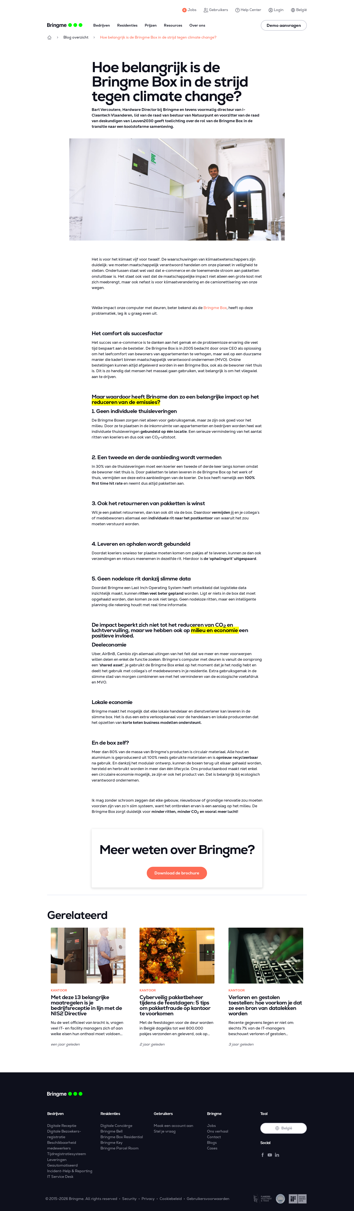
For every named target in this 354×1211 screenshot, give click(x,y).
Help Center (248, 9)
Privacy (148, 1198)
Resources (173, 25)
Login (276, 9)
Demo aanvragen (284, 25)
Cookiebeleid (171, 1198)
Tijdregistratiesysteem (66, 1153)
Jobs (189, 9)
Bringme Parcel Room (119, 1148)
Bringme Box (215, 307)
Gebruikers (216, 9)
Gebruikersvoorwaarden (208, 1198)
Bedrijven (101, 25)
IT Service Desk (60, 1176)
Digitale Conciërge (116, 1125)
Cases (212, 1148)
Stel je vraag (165, 1131)
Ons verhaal (217, 1131)
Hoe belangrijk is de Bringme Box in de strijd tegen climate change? (158, 37)
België (299, 9)
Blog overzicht (75, 37)
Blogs (212, 1142)
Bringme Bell (111, 1131)
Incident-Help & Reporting (69, 1171)
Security (129, 1198)
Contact (214, 1137)
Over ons (197, 25)
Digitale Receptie (61, 1125)
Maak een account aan (173, 1125)
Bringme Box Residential (121, 1137)
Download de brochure (176, 873)
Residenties (127, 25)
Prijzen (151, 25)
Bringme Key (111, 1142)
